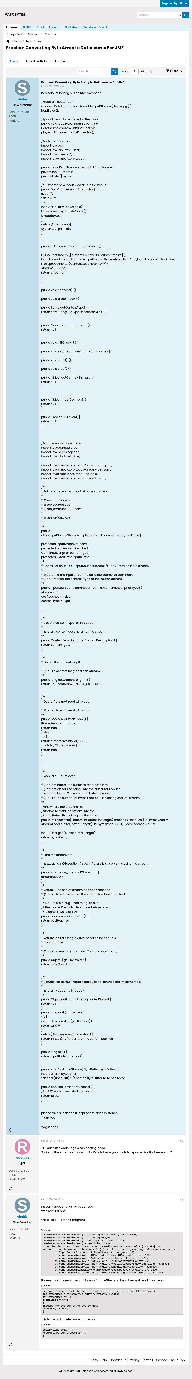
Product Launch (48, 27)
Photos (60, 61)
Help (104, 1360)
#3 (181, 1199)
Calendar (50, 34)
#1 (181, 82)
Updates (71, 27)
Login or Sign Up (174, 3)
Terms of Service (154, 1360)
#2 (181, 1141)
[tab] (14, 61)
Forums (12, 27)
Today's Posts (15, 34)
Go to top (177, 1360)
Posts (14, 61)
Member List (34, 34)
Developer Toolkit (95, 27)
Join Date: (16, 112)
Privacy (134, 1360)
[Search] (159, 15)
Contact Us (118, 1360)
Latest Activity (36, 61)
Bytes (94, 1360)
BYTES (27, 27)
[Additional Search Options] (180, 15)
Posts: (13, 121)
